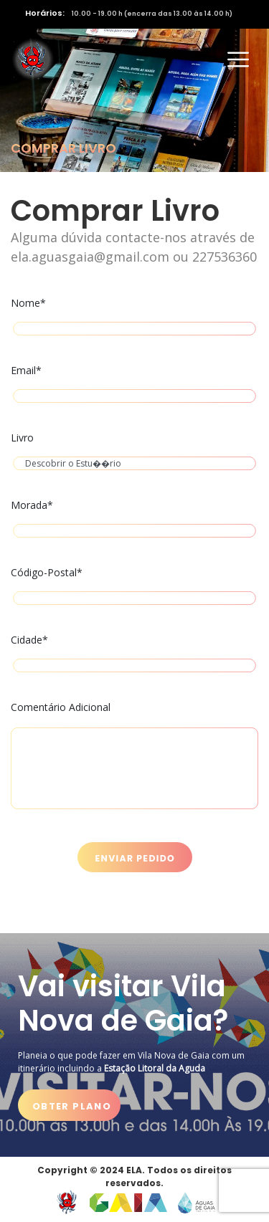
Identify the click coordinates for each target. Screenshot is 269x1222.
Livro (134, 454)
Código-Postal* (134, 588)
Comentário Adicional (134, 759)
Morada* (134, 521)
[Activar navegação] (238, 59)
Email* (134, 386)
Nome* (134, 319)
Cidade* (134, 656)
